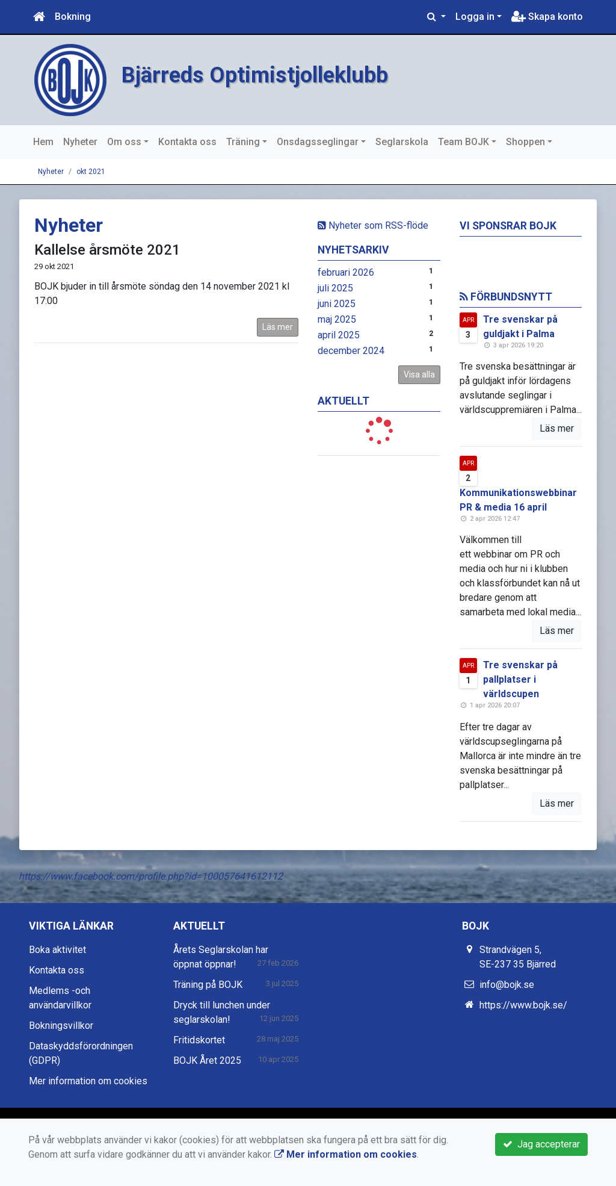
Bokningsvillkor (61, 1025)
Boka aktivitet (57, 949)
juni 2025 (337, 303)
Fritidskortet (199, 1040)
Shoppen (525, 141)
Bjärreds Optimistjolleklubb (272, 74)
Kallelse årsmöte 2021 (107, 249)
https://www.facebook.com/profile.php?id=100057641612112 (151, 876)
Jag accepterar (541, 1144)
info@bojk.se (506, 984)
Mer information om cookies (88, 1081)
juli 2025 (335, 288)
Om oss (124, 141)
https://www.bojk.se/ (523, 1005)
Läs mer (277, 327)
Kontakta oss (187, 141)
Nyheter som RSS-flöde (373, 225)
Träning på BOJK (207, 984)
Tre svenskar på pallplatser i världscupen (520, 679)
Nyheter (80, 141)
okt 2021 (90, 171)
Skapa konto (547, 16)
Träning (243, 141)
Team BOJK (463, 141)
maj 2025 (337, 319)
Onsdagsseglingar (318, 141)
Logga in (474, 16)
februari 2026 (346, 272)
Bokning (73, 16)
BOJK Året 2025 (207, 1060)
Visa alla (419, 374)
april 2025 (339, 335)
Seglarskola (401, 141)
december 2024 (351, 350)
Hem (43, 141)
